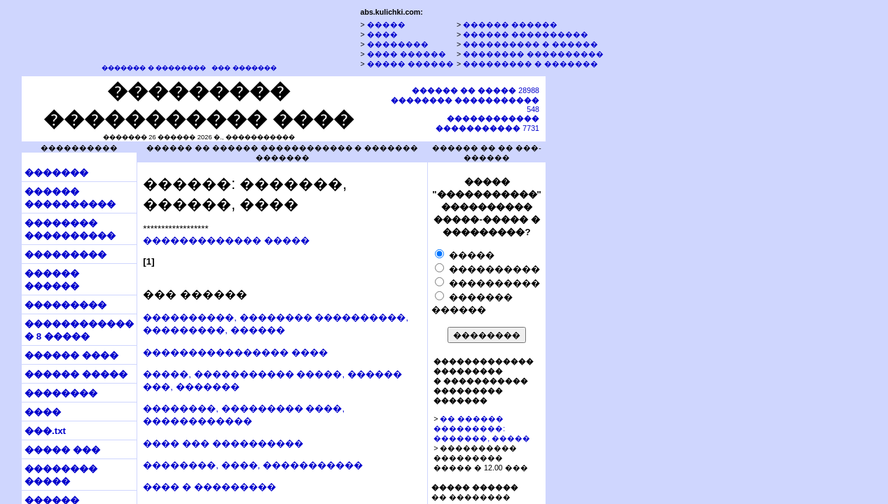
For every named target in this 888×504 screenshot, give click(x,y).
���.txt (45, 431)
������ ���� (71, 355)
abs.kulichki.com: (391, 12)
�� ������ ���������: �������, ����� (481, 428)
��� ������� (244, 67)
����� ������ (410, 63)
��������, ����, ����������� (253, 465)
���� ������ (406, 54)
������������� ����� (226, 240)
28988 (475, 90)
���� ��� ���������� (223, 443)
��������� (65, 254)
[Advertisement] (611, 289)
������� (56, 172)
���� (382, 34)
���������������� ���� (235, 352)
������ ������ (510, 24)
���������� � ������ (530, 44)
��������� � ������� (530, 63)
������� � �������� (154, 67)
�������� (398, 44)
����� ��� (62, 449)
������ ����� (76, 374)
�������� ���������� (533, 54)
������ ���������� (525, 34)
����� (386, 24)
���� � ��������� (209, 487)
